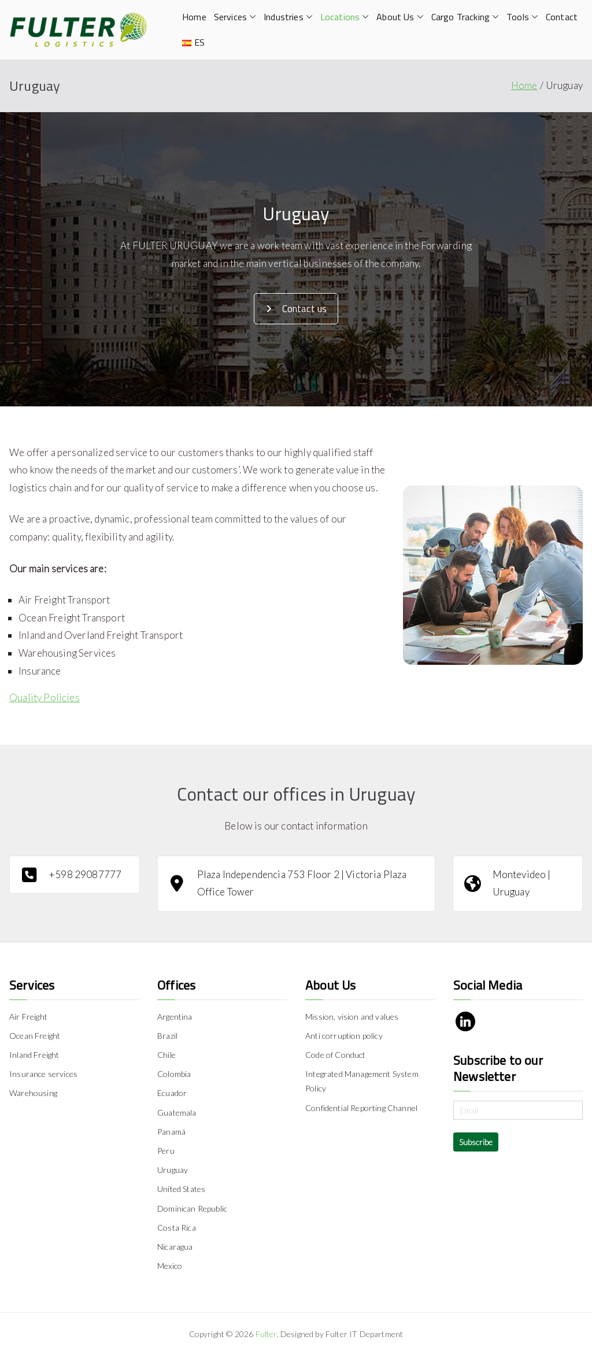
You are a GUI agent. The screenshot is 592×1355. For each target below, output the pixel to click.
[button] (251, 17)
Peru (166, 1151)
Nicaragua (175, 1247)
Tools (522, 17)
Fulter (266, 1334)
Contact (562, 17)
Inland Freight (34, 1055)
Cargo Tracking (465, 17)
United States (181, 1189)
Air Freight (28, 1016)
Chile (166, 1055)
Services (235, 17)
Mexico (169, 1266)
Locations (344, 17)
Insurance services (43, 1074)
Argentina (175, 1016)
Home (194, 17)
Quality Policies (44, 697)
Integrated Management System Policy (362, 1081)
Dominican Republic (192, 1208)
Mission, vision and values (351, 1016)
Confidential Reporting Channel (361, 1108)
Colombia (174, 1074)
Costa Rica (176, 1227)
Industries (288, 17)
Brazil (167, 1036)
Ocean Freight (34, 1036)
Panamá (171, 1131)
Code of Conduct (335, 1055)
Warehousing (33, 1093)
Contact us (296, 308)
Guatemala (177, 1112)
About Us (399, 17)
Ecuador (172, 1093)
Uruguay (172, 1170)
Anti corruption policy (344, 1036)
